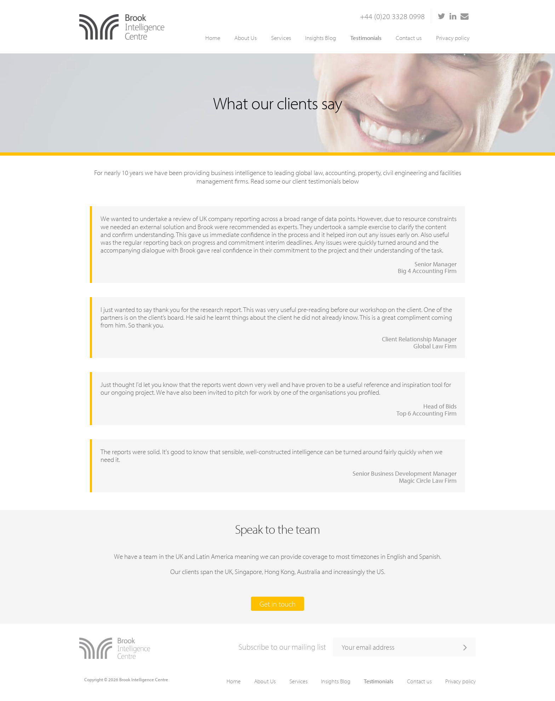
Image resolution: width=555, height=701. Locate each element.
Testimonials (366, 37)
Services (281, 37)
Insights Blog (320, 37)
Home (212, 37)
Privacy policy (452, 37)
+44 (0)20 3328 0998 (392, 16)
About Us (245, 37)
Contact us (409, 37)
